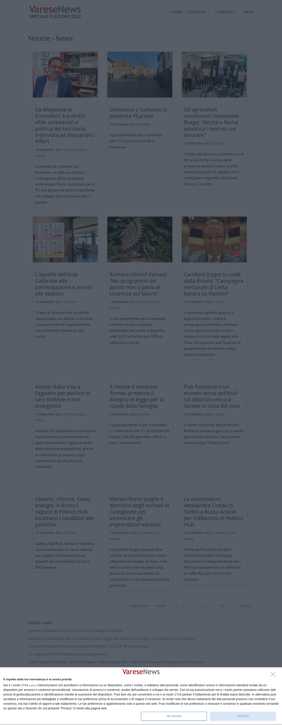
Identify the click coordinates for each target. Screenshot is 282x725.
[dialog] (141, 696)
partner (33, 685)
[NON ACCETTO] (274, 675)
